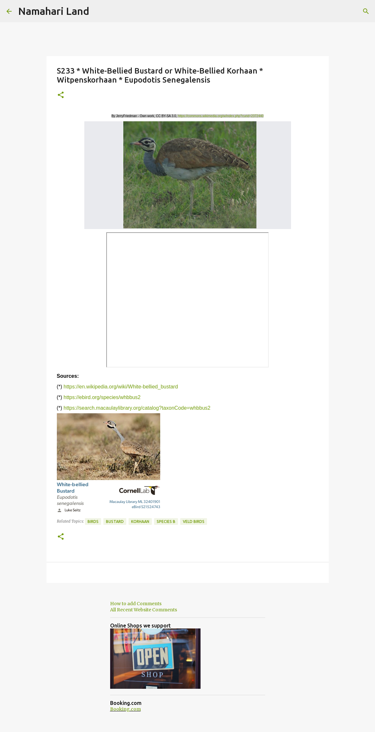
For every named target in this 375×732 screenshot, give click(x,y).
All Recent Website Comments (143, 610)
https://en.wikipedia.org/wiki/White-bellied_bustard (121, 386)
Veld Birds (193, 521)
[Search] (366, 11)
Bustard (115, 521)
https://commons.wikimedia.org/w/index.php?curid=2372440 (221, 116)
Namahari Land (53, 11)
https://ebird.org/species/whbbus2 (102, 397)
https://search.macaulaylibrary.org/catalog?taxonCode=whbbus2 (137, 408)
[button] (61, 95)
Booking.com (125, 709)
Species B (166, 521)
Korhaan (140, 521)
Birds (93, 521)
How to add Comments (135, 604)
